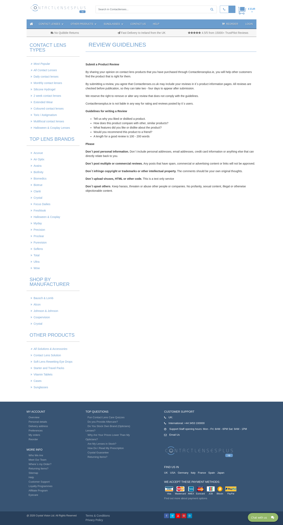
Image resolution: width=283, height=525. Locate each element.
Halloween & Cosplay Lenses (52, 127)
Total (37, 255)
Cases (38, 380)
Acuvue (38, 153)
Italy (193, 472)
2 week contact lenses (47, 95)
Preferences (36, 430)
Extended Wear (43, 102)
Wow (37, 268)
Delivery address (38, 426)
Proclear (39, 236)
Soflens (38, 249)
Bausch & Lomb (43, 298)
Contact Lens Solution (47, 355)
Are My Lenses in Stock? (102, 443)
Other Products (84, 24)
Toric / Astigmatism (45, 115)
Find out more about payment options (185, 498)
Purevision (40, 242)
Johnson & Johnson (46, 310)
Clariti (37, 191)
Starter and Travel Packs (49, 368)
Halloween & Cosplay (47, 217)
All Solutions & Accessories (50, 348)
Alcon (37, 304)
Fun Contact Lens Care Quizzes (106, 417)
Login (249, 24)
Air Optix (39, 159)
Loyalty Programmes (40, 486)
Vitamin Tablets (43, 374)
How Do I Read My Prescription (106, 448)
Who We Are (36, 455)
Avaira (37, 165)
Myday (38, 223)
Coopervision (42, 317)
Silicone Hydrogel (44, 89)
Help (156, 24)
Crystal (38, 197)
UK (166, 472)
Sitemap (33, 472)
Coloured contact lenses (49, 108)
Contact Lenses (51, 24)
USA (172, 472)
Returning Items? (38, 468)
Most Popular (42, 63)
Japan (220, 472)
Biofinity (38, 172)
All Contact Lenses (45, 70)
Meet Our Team (37, 459)
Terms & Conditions (98, 515)
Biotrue (38, 185)
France (202, 472)
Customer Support (39, 481)
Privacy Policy (94, 520)
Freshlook (40, 210)
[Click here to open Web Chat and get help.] (263, 517)
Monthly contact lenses (48, 83)
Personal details (38, 421)
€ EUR (251, 9)
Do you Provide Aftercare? (103, 421)
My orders (34, 434)
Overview (34, 417)
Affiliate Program (38, 490)
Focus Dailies (42, 204)
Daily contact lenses (46, 76)
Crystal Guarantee (98, 452)
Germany (183, 472)
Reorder (230, 23)
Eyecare (33, 494)
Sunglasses (113, 24)
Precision (39, 229)
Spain (211, 472)
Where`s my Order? (40, 464)
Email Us (174, 434)
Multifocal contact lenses (49, 121)
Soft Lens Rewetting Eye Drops (53, 361)
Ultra (37, 261)
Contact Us (138, 24)
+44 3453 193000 (194, 423)
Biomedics (40, 178)
